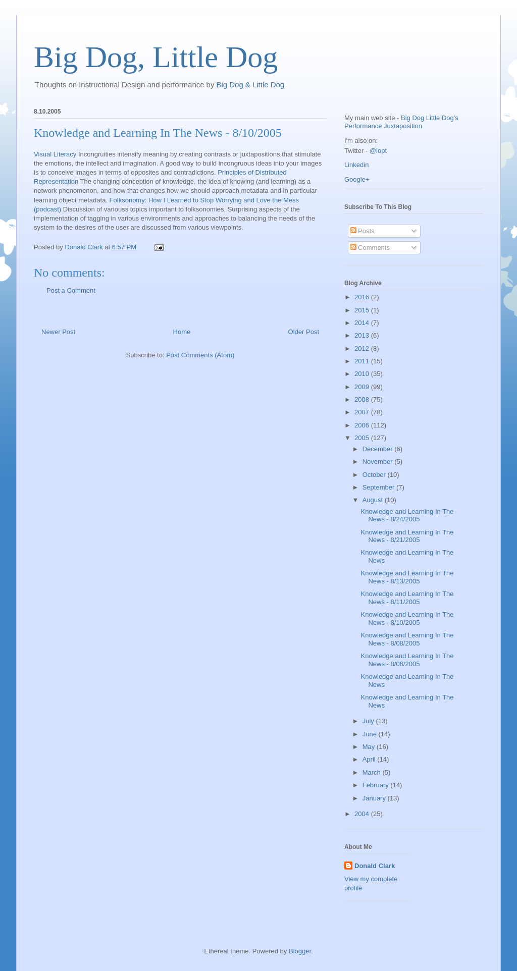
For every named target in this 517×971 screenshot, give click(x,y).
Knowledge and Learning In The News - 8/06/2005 (406, 660)
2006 (362, 425)
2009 (362, 387)
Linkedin (356, 165)
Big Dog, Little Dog (156, 57)
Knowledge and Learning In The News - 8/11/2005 (406, 598)
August (374, 500)
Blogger (300, 951)
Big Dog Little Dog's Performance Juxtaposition (401, 122)
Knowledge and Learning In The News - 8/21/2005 (406, 536)
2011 (362, 361)
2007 (362, 412)
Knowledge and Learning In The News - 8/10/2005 (158, 132)
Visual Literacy (55, 154)
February (377, 785)
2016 (362, 297)
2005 (362, 438)
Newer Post (58, 332)
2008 (362, 399)
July (369, 721)
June (371, 734)
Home (182, 332)
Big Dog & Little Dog (251, 84)
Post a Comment (70, 290)
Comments (370, 247)
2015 (362, 310)
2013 (362, 335)
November (379, 461)
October (375, 474)
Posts (362, 231)
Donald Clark (374, 866)
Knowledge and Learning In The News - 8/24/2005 (406, 515)
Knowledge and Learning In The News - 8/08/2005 (406, 639)
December (379, 449)
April (370, 759)
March (373, 772)
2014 (362, 323)
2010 (362, 373)
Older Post (303, 332)
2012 (362, 348)
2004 (362, 814)
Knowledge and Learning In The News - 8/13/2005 (406, 577)
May (370, 746)
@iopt (378, 150)
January (375, 798)
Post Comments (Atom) (200, 355)
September (379, 487)
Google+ (357, 179)
